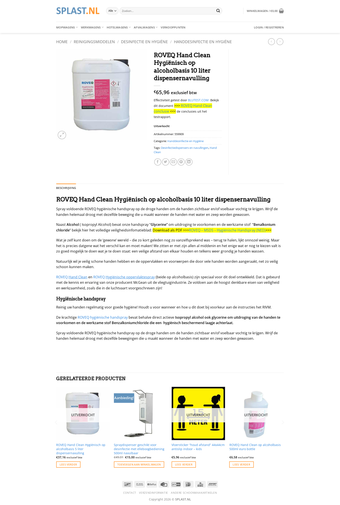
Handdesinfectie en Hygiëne (203, 41)
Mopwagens (67, 27)
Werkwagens (92, 27)
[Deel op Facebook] (157, 162)
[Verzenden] (218, 11)
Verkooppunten (173, 27)
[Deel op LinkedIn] (189, 162)
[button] (265, 11)
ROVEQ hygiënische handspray (103, 317)
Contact (129, 493)
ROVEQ (72, 277)
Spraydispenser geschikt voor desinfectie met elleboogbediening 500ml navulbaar (139, 449)
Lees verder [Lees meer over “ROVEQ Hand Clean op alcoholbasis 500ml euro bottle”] (241, 464)
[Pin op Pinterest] (181, 162)
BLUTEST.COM (198, 100)
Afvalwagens (146, 27)
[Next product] (271, 41)
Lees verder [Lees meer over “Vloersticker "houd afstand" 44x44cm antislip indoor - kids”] (184, 464)
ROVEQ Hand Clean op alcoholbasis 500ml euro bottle (255, 447)
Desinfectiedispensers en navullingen (184, 148)
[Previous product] (279, 41)
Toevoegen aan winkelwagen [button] (139, 464)
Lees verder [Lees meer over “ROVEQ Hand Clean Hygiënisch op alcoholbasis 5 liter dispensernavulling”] (68, 464)
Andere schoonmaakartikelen (194, 493)
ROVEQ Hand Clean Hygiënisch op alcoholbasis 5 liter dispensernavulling (80, 449)
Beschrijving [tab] (66, 188)
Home (62, 41)
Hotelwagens (119, 27)
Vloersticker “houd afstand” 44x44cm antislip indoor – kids (198, 447)
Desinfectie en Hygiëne (144, 41)
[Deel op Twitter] (165, 162)
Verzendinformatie (153, 493)
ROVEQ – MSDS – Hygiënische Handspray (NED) (227, 230)
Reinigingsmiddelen (94, 41)
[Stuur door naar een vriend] (173, 162)
